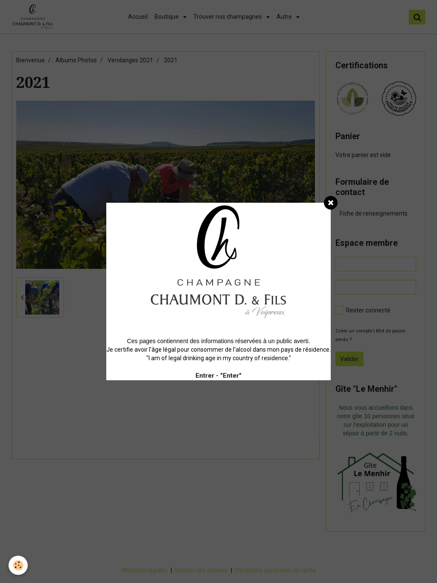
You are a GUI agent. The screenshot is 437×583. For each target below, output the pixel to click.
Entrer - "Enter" (218, 375)
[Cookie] (18, 565)
